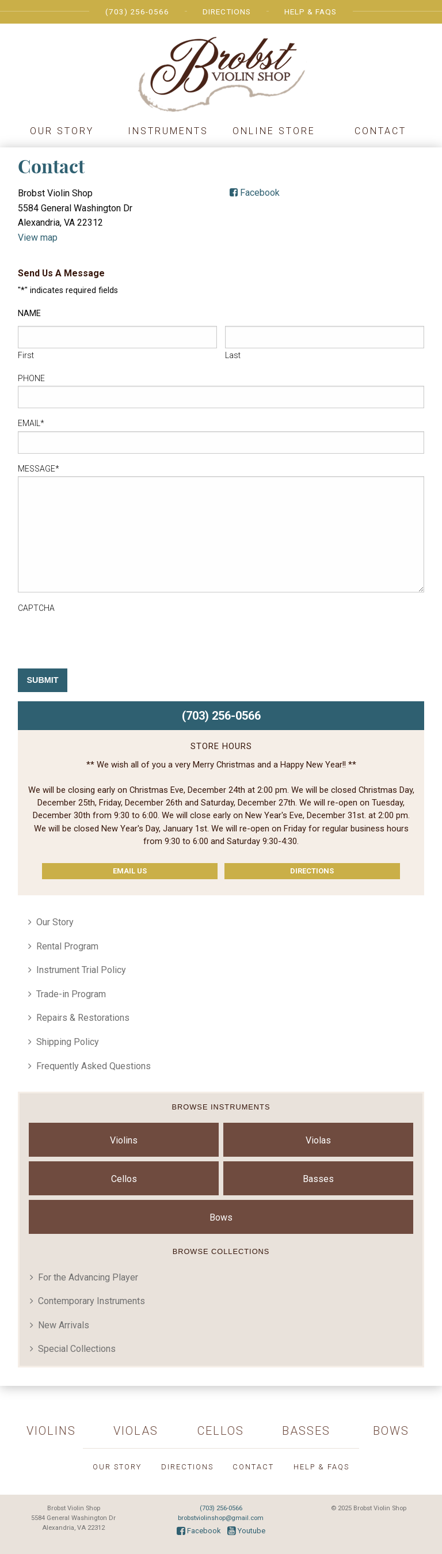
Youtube (246, 1530)
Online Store (274, 131)
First (26, 355)
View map (38, 237)
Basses (318, 1178)
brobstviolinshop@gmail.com (221, 1518)
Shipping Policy (67, 1041)
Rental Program (67, 946)
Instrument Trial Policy (81, 969)
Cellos (124, 1178)
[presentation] (105, 637)
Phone (31, 378)
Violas (318, 1140)
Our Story (62, 131)
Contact (380, 131)
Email (31, 423)
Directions (227, 11)
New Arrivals (63, 1325)
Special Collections (77, 1348)
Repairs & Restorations (82, 1017)
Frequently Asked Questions (93, 1066)
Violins (124, 1140)
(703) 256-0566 (137, 11)
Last (233, 355)
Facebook (255, 192)
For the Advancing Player (88, 1277)
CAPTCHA (36, 608)
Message (38, 468)
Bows (221, 1217)
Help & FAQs (310, 11)
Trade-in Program (71, 994)
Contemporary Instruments (91, 1300)
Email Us (130, 871)
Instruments (168, 131)
